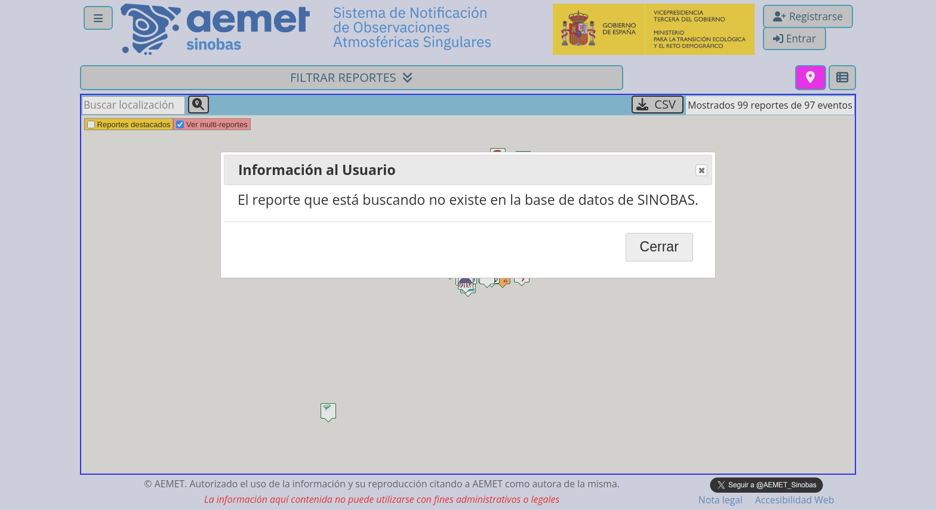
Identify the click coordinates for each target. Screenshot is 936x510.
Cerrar (659, 246)
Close (700, 170)
